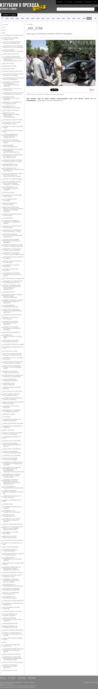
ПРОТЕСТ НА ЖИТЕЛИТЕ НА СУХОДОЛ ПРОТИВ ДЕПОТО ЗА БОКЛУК (13, 634)
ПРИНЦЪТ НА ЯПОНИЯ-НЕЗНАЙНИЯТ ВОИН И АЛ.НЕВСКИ (10, 323)
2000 (43, 18)
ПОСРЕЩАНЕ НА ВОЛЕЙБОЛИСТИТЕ (9, 515)
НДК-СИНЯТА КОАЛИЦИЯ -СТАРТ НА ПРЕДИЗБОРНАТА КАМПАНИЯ (12, 311)
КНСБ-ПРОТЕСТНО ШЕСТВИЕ (12, 391)
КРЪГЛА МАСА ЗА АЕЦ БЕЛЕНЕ (13, 540)
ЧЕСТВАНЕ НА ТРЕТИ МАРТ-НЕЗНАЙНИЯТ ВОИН (12, 123)
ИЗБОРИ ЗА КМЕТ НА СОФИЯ (12, 611)
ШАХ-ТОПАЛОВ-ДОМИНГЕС (12, 332)
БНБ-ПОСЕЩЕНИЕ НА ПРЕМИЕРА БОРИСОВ (10, 626)
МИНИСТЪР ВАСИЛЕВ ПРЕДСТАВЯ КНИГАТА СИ (11, 372)
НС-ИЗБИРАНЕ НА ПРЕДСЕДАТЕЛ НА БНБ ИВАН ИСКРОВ (12, 559)
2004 (63, 18)
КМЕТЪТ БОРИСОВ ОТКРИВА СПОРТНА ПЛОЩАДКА (12, 433)
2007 (79, 18)
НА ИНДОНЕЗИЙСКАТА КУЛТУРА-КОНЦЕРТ (10, 550)
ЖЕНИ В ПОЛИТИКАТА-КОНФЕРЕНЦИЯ (10, 204)
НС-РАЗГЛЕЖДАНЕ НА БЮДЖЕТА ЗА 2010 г (10, 614)
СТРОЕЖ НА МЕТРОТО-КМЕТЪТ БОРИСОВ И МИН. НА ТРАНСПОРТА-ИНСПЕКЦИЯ (13, 175)
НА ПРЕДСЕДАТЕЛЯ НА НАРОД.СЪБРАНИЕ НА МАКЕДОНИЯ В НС (10, 136)
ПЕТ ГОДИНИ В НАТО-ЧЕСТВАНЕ (10, 200)
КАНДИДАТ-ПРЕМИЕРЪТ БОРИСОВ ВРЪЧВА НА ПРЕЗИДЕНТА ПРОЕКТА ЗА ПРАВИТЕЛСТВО (11, 482)
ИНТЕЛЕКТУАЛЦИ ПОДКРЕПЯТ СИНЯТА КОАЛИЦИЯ (13, 398)
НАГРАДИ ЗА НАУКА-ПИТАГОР (12, 120)
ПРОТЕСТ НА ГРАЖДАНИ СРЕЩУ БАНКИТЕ (11, 593)
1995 (17, 18)
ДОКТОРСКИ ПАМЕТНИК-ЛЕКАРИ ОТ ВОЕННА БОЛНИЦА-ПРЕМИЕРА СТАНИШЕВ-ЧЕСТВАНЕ (13, 209)
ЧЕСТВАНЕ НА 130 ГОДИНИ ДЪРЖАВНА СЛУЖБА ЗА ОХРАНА (11, 520)
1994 (12, 18)
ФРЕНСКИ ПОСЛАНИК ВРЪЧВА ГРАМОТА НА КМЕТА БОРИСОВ (13, 245)
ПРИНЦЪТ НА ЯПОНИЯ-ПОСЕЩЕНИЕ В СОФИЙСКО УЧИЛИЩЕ (12, 328)
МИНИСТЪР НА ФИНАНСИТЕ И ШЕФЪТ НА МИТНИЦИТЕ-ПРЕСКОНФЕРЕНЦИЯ (13, 528)
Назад (2, 18)
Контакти (88, 2)
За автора (78, 2)
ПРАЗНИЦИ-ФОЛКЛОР (10, 670)
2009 (89, 18)
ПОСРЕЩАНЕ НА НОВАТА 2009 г (13, 35)
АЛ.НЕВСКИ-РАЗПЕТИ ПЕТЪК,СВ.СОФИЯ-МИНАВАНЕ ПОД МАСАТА (13, 235)
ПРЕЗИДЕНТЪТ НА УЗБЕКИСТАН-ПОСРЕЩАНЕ (12, 511)
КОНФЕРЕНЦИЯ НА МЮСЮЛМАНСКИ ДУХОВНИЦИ (13, 585)
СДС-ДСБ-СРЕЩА (8, 192)
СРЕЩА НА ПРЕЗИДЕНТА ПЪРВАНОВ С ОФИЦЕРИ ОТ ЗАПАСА (12, 222)
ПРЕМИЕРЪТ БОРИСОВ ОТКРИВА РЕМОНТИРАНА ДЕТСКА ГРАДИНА (11, 581)
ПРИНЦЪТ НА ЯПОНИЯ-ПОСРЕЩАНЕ (10, 318)
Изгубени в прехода (22, 5)
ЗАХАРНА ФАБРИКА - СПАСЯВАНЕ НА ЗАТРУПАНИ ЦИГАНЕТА (12, 619)
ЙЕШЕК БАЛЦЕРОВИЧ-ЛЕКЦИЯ (13, 423)
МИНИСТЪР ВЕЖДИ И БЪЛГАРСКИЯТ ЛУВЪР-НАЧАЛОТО (10, 666)
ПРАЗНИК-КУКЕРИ (9, 292)
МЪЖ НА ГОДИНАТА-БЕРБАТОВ (13, 630)
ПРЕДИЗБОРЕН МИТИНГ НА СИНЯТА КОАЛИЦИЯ (12, 420)
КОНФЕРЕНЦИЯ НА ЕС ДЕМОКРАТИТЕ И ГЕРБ (10, 165)
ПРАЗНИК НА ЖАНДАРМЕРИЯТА (13, 600)
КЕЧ (4, 642)
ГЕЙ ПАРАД (6, 417)
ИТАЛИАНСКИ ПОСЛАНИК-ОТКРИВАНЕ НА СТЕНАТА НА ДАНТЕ (12, 274)
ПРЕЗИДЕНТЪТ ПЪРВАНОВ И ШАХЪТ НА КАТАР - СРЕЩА (12, 230)
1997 (27, 18)
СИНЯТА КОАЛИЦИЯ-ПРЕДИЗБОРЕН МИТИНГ (11, 380)
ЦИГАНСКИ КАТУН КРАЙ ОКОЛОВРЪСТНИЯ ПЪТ (10, 341)
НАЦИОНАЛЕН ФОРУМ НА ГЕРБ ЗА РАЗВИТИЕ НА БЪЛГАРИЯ (13, 93)
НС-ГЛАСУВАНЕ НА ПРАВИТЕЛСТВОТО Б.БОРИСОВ (13, 487)
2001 (48, 18)
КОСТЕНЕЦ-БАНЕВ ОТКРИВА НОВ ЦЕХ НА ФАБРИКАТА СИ (12, 354)
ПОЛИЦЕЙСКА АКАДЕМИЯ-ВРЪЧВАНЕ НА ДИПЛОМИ (11, 589)
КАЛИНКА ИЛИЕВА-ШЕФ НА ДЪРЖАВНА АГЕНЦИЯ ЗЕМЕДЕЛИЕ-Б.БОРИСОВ (11, 568)
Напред (95, 18)
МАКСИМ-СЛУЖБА (9, 68)
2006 (74, 18)
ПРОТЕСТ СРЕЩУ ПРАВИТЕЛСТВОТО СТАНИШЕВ (13, 50)
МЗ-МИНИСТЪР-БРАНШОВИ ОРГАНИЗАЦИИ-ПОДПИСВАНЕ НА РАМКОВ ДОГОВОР (12, 658)
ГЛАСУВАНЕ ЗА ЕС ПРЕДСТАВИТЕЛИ (9, 384)
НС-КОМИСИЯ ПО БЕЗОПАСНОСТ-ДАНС (10, 597)
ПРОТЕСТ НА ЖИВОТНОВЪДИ (12, 179)
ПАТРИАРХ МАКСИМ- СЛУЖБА (12, 572)
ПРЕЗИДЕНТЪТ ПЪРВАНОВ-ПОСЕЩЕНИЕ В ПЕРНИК (12, 410)
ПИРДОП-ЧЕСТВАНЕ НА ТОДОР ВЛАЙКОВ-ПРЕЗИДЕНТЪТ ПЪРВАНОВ (13, 301)
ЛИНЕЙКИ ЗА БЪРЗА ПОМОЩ (12, 315)
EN (95, 2)
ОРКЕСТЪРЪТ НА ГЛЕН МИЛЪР (13, 662)
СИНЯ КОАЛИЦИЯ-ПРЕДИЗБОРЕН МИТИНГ (11, 306)
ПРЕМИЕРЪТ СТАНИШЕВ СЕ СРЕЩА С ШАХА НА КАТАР (12, 249)
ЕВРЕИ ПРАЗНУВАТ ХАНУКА (12, 654)
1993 (7, 18)
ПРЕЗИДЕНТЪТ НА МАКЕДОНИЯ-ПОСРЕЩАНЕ (11, 107)
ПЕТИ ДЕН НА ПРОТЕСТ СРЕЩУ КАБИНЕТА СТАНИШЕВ (13, 74)
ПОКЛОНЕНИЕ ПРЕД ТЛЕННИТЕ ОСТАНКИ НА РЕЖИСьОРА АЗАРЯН (13, 650)
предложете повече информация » (50, 100)
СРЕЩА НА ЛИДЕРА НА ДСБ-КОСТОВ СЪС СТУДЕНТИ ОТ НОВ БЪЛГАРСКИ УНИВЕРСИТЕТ (12, 287)
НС (4, 27)
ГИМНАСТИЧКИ (8, 504)
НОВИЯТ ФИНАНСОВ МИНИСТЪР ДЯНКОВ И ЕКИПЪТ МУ (13, 492)
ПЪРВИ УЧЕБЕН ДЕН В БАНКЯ (12, 524)
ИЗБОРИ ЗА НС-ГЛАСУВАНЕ (12, 441)
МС (4, 32)
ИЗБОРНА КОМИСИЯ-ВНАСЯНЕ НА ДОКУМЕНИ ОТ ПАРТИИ (13, 362)
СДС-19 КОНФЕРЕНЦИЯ (10, 547)
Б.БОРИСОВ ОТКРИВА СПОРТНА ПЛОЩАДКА (10, 459)
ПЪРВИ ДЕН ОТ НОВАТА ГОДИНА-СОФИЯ (11, 38)
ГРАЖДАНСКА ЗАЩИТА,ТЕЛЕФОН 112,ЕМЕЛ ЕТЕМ (12, 336)
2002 (53, 18)
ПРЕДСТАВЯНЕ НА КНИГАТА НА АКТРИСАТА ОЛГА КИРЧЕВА (13, 376)
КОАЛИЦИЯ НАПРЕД (9, 66)
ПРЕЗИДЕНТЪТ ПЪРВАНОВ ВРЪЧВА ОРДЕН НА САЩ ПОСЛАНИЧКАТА (12, 476)
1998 (32, 18)
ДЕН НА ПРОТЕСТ (9, 63)
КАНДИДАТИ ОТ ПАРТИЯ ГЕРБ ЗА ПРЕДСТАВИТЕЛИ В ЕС (12, 282)
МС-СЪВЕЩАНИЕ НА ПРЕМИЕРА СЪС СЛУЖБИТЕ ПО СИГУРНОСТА (13, 170)
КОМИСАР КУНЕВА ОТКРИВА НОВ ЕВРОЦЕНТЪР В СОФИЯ (12, 161)
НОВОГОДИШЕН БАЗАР (10, 623)
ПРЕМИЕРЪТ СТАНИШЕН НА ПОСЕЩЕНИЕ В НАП (12, 103)
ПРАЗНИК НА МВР (9, 414)
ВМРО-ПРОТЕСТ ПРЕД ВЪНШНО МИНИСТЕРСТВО (13, 402)
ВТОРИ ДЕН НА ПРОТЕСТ (11, 54)
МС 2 (4, 30)
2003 (58, 18)
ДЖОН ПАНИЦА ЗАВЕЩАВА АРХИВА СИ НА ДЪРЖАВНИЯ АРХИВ (12, 367)
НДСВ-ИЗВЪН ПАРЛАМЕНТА (12, 449)
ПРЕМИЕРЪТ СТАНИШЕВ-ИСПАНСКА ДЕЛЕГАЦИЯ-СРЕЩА (13, 253)
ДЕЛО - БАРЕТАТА (9, 430)
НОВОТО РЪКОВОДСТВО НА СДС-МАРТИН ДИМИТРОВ (12, 42)
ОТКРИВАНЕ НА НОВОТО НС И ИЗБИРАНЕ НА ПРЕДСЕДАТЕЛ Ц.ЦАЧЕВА (13, 464)
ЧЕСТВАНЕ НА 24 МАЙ (10, 351)
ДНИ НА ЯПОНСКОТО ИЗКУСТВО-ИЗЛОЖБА (10, 537)
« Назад (29, 24)
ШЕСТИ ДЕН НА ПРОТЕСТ (11, 110)
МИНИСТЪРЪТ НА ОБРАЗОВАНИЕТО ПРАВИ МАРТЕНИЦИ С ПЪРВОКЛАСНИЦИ (11, 115)
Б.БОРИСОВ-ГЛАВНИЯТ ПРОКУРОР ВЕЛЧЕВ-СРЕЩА (12, 452)
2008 (84, 18)
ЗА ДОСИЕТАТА (8, 218)
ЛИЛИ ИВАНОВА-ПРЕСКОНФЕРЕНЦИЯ (10, 146)
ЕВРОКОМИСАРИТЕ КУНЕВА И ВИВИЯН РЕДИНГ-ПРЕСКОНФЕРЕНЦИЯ (13, 296)
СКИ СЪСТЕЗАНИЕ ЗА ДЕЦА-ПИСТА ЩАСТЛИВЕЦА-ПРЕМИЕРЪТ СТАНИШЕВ (12, 183)
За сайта (69, 2)
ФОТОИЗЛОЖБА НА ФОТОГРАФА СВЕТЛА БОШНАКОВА (13, 78)
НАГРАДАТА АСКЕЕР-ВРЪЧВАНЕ (13, 344)
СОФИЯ (5, 24)
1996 (22, 18)
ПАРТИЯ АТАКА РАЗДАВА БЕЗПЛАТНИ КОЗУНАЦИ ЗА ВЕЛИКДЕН (11, 241)
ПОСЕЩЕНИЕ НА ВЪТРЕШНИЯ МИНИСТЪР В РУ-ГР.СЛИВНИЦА (13, 46)
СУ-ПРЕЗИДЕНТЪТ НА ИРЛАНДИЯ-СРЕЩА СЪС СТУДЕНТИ (11, 188)
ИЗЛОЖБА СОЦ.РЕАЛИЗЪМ (12, 455)
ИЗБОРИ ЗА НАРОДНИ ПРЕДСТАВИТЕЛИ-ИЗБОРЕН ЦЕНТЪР (12, 445)
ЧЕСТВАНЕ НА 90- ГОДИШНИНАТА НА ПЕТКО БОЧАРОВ (11, 98)
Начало (60, 2)
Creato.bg (95, 682)
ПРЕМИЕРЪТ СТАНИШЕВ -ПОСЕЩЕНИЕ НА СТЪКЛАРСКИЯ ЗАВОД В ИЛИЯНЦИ (11, 84)
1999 (38, 18)
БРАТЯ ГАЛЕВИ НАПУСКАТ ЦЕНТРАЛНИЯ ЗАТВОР (11, 394)
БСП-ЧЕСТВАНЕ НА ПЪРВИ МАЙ (13, 278)
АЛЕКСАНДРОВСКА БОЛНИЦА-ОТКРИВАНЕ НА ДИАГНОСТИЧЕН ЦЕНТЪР (13, 151)
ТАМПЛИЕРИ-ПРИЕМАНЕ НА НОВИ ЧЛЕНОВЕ (12, 496)
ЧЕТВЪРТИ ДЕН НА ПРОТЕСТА (13, 71)
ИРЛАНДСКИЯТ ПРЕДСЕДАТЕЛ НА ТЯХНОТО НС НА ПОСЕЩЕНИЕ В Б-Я (13, 156)
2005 (68, 18)
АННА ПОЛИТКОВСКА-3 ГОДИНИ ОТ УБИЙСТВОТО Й (13, 554)
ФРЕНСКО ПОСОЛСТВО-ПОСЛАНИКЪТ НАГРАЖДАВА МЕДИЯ (12, 141)
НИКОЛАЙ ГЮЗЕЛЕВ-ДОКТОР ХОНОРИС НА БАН (12, 576)
